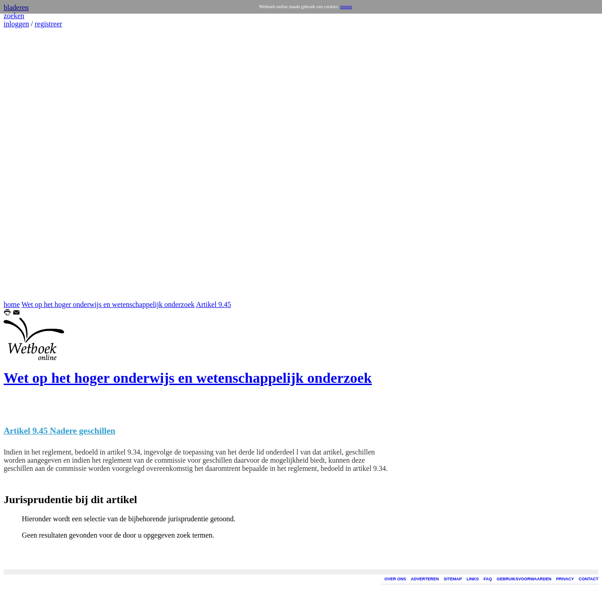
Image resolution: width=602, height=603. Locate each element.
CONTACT (588, 579)
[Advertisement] (31, 164)
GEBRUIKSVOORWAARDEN (524, 579)
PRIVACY (565, 579)
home (12, 304)
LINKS (473, 579)
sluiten (346, 6)
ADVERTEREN (425, 579)
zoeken (14, 16)
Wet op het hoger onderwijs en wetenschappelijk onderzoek (107, 304)
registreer (48, 24)
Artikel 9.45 (213, 304)
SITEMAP (453, 579)
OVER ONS (395, 579)
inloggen (16, 24)
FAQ (488, 579)
